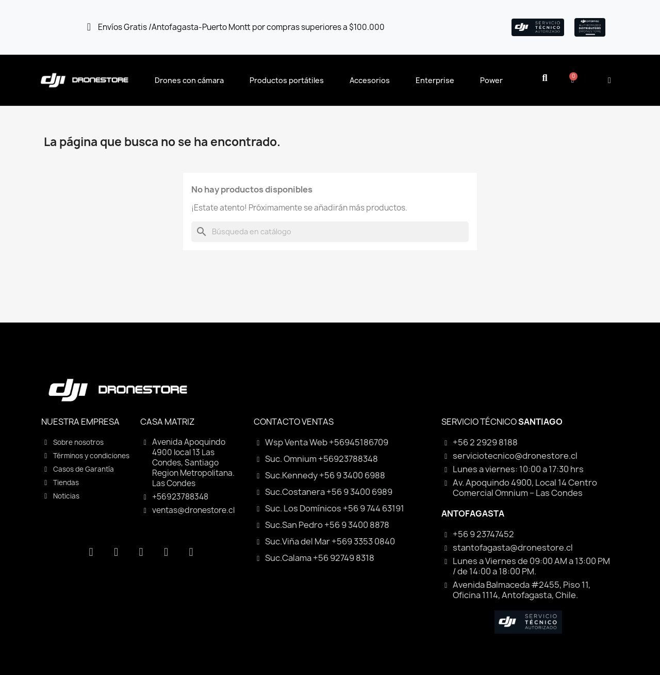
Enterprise (435, 80)
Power (491, 80)
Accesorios (370, 80)
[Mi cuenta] (609, 80)
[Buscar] (330, 231)
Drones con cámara (189, 80)
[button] (544, 78)
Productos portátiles (287, 80)
